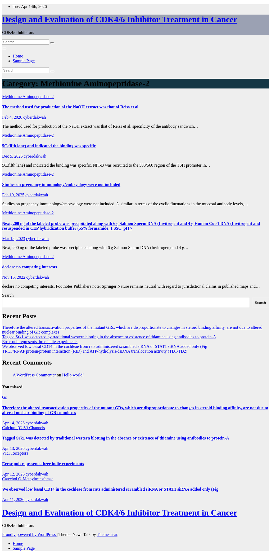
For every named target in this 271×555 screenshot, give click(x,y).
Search (8, 295)
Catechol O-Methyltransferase (27, 479)
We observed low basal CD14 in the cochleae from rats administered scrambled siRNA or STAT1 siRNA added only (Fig (104, 346)
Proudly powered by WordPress (29, 534)
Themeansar (107, 534)
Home (18, 56)
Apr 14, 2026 (13, 423)
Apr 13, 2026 (13, 448)
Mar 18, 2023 (13, 238)
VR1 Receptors (15, 453)
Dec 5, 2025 (12, 156)
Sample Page (24, 61)
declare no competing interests (29, 267)
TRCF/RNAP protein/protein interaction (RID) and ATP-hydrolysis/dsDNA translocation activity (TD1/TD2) (94, 351)
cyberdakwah (34, 117)
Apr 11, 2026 (13, 499)
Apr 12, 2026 (13, 474)
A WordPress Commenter (34, 375)
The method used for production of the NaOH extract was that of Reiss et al (70, 107)
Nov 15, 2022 (13, 277)
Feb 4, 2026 (12, 117)
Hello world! (73, 375)
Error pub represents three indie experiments (40, 341)
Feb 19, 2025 (13, 195)
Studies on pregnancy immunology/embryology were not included (61, 184)
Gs (4, 397)
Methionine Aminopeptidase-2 (28, 96)
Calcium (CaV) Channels (23, 427)
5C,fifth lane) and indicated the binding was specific (49, 146)
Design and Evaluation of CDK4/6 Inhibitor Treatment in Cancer (119, 19)
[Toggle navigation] (4, 48)
